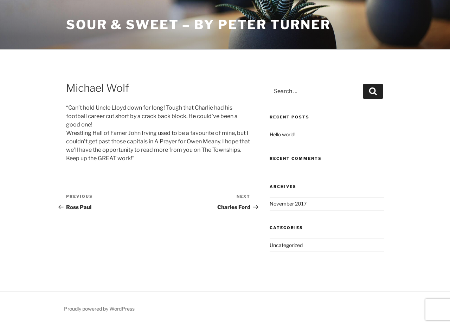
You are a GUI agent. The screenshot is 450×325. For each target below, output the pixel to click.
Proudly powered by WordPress (99, 309)
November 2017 (288, 204)
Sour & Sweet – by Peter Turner (198, 24)
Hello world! (282, 134)
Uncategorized (286, 245)
